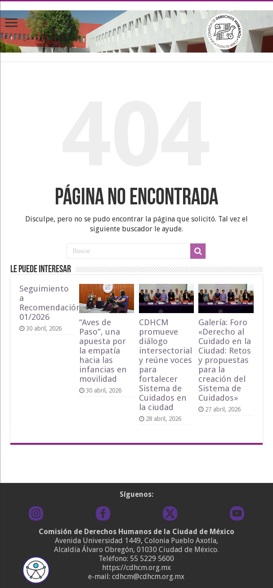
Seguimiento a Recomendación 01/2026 (50, 303)
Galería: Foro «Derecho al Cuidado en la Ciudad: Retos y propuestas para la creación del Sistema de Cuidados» (224, 360)
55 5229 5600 (152, 558)
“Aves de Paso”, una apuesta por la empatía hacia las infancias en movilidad (103, 351)
